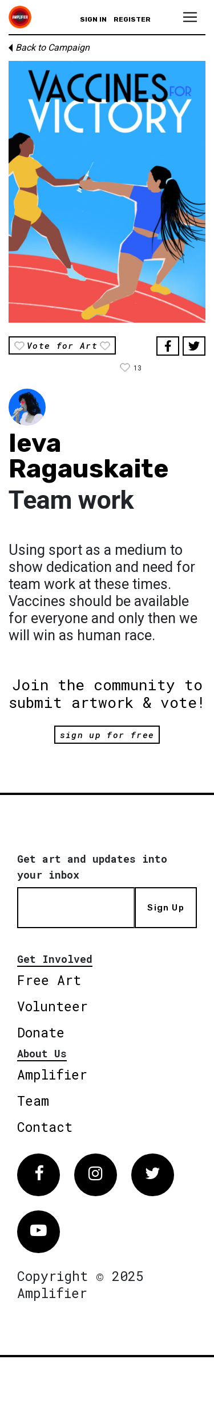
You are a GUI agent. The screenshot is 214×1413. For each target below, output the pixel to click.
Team (33, 1100)
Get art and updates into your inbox (92, 866)
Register (132, 19)
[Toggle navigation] (190, 17)
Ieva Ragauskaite (89, 456)
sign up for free (107, 734)
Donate (40, 1032)
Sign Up (165, 908)
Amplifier (52, 1074)
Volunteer (52, 1006)
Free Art (49, 979)
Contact (44, 1126)
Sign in (93, 19)
